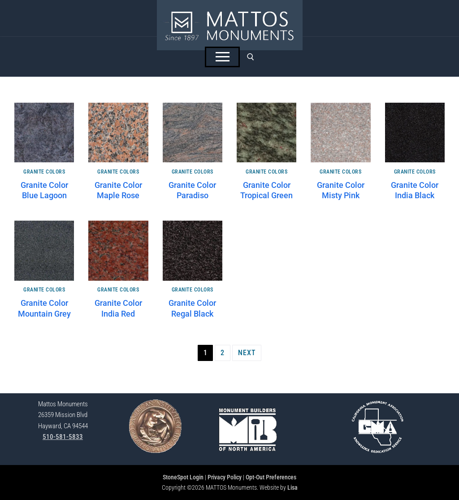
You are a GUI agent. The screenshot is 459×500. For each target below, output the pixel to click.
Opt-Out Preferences (271, 477)
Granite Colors (44, 172)
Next (246, 352)
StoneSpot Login (183, 477)
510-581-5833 (63, 437)
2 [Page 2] (223, 352)
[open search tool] (250, 57)
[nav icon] (222, 57)
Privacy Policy (225, 477)
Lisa (292, 487)
